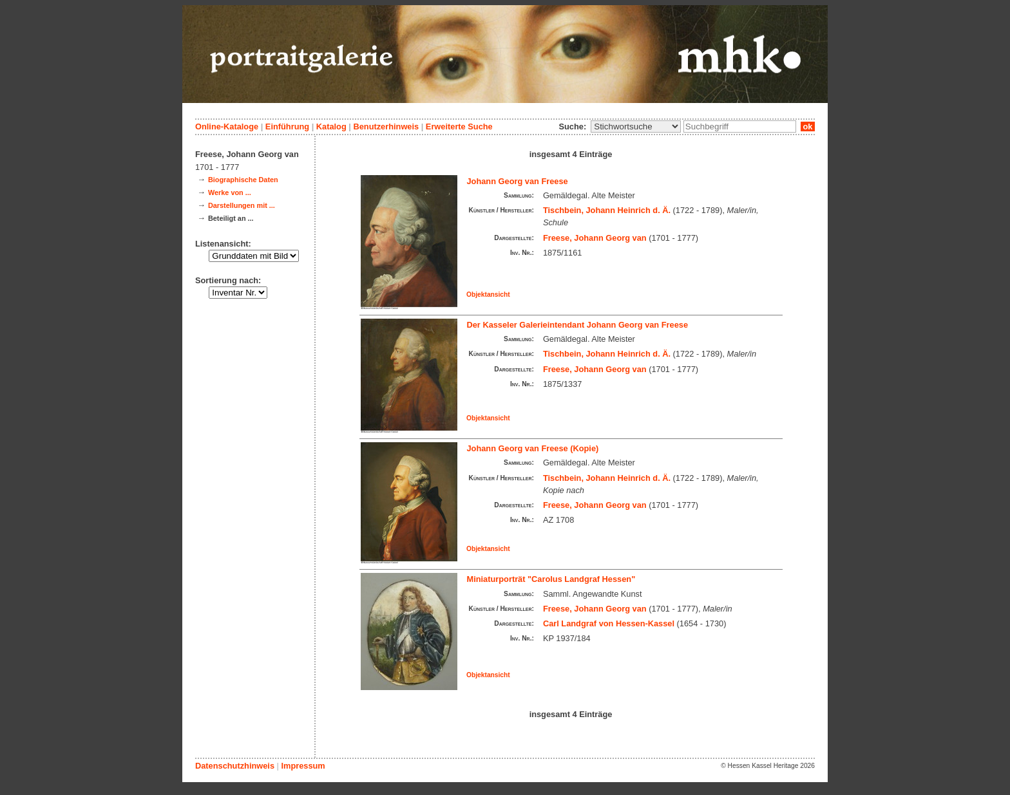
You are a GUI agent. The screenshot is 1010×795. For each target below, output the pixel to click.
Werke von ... (229, 192)
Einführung (287, 126)
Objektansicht (488, 294)
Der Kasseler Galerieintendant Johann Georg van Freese (578, 325)
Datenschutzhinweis (234, 766)
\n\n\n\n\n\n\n (636, 126)
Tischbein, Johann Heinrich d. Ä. (607, 210)
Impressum (303, 766)
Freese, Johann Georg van (595, 238)
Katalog (331, 126)
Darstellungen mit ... (241, 205)
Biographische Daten (243, 179)
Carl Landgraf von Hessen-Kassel (608, 623)
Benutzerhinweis (386, 126)
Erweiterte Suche (459, 126)
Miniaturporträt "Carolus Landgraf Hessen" (551, 579)
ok (808, 126)
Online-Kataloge (226, 126)
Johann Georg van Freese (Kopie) (533, 448)
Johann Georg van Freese (517, 181)
